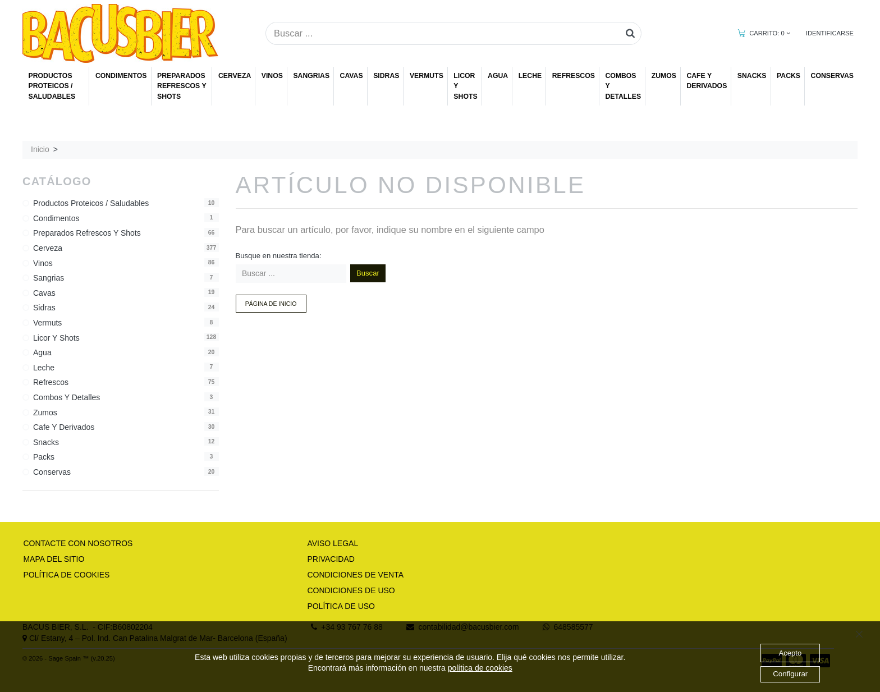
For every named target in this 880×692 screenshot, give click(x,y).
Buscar (367, 273)
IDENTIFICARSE (830, 33)
